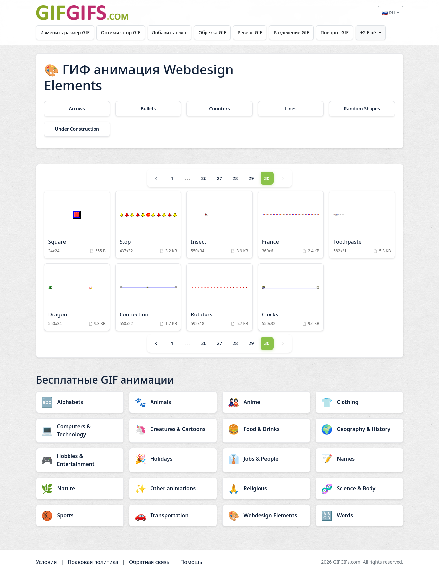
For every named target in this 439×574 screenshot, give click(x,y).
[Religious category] (266, 488)
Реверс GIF (250, 32)
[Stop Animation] (148, 224)
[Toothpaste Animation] (362, 224)
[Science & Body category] (359, 488)
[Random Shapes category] (362, 108)
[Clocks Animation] (290, 297)
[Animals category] (173, 402)
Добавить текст (169, 32)
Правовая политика (93, 562)
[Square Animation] (77, 224)
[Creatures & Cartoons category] (173, 429)
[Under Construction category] (77, 129)
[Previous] (156, 178)
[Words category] (359, 515)
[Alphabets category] (79, 402)
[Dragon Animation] (77, 297)
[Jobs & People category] (266, 458)
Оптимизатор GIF (120, 32)
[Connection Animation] (148, 297)
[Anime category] (266, 402)
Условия (46, 562)
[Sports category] (79, 515)
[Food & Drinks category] (266, 429)
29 (251, 178)
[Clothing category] (359, 402)
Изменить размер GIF (65, 32)
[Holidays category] (173, 458)
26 (203, 178)
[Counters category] (219, 108)
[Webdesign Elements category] (266, 515)
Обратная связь (149, 562)
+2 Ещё (369, 32)
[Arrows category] (77, 108)
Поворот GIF (336, 32)
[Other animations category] (173, 488)
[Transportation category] (173, 515)
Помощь (191, 562)
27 (219, 178)
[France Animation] (290, 224)
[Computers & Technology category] (79, 430)
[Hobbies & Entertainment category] (79, 460)
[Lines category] (290, 108)
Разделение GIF (292, 32)
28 (235, 178)
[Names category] (359, 458)
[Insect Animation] (219, 224)
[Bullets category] (148, 108)
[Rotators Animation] (219, 297)
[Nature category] (79, 488)
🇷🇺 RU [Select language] (388, 13)
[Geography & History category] (359, 429)
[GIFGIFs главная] (82, 12)
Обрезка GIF (213, 32)
